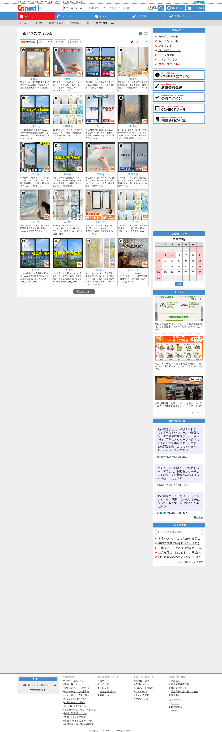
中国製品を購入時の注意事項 (79, 724)
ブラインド (165, 45)
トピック (198, 413)
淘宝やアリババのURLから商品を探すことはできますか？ (180, 538)
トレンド (104, 688)
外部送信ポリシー (180, 688)
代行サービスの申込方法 (76, 691)
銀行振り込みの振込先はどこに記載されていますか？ (180, 557)
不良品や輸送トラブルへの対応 (80, 709)
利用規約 (175, 680)
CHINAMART (178, 707)
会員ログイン (142, 684)
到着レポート (106, 695)
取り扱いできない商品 (75, 706)
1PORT (175, 710)
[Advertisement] (84, 323)
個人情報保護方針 (180, 684)
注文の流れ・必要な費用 (76, 695)
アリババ (45, 42)
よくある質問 (142, 695)
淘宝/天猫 (28, 42)
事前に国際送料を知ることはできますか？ (180, 543)
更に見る (198, 517)
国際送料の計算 (108, 691)
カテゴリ (104, 680)
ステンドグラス (168, 59)
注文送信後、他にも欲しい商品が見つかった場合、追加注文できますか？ (180, 552)
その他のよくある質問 (192, 562)
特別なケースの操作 (74, 702)
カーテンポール (168, 41)
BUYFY (175, 703)
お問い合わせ (142, 699)
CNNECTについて (73, 680)
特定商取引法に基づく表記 (184, 691)
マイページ (141, 691)
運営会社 (175, 695)
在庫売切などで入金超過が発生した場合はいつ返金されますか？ (180, 547)
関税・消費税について (75, 713)
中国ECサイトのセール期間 (78, 720)
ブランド (104, 684)
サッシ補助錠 (166, 55)
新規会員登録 (142, 680)
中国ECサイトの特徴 (75, 717)
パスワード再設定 (144, 688)
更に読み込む (84, 291)
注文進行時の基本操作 (75, 699)
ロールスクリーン (169, 50)
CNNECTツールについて (77, 688)
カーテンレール (168, 36)
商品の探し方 (71, 684)
